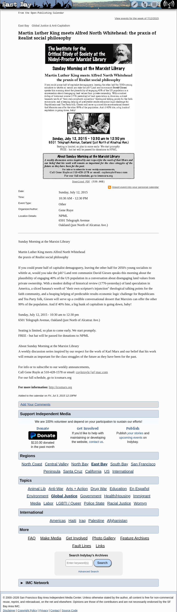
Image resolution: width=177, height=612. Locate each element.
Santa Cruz (72, 471)
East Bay (23, 25)
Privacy (43, 610)
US (107, 471)
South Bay (119, 464)
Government (90, 496)
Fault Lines (81, 546)
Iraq (82, 520)
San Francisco (143, 464)
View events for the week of (137, 18)
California (93, 471)
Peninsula (51, 471)
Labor (48, 503)
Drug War (99, 489)
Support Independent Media (45, 414)
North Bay (79, 464)
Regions (27, 456)
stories (135, 433)
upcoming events (130, 437)
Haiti (72, 520)
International (123, 471)
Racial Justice (119, 503)
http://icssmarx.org (60, 387)
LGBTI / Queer (68, 503)
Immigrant (141, 496)
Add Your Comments (35, 404)
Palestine (96, 520)
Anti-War (55, 489)
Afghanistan (117, 520)
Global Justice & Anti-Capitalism (51, 25)
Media (35, 503)
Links (100, 546)
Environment (37, 496)
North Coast (32, 464)
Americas (58, 520)
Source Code (70, 610)
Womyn (140, 503)
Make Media (50, 538)
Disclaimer (9, 610)
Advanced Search (88, 571)
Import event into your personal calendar (133, 187)
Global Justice (64, 496)
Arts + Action (77, 489)
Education (118, 489)
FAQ (32, 538)
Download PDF (81, 182)
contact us (96, 441)
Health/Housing (117, 496)
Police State (94, 503)
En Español (139, 489)
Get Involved (77, 538)
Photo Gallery (103, 538)
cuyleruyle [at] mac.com (92, 372)
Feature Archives (134, 538)
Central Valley (56, 464)
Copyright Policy (27, 610)
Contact (55, 610)
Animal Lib (37, 489)
